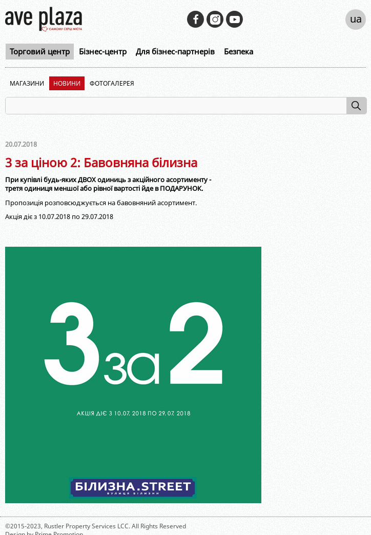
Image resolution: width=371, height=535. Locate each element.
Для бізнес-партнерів (175, 51)
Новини (66, 83)
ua (356, 19)
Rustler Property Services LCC (86, 526)
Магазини (27, 83)
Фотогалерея (112, 83)
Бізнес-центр (103, 51)
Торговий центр (40, 51)
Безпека (238, 51)
